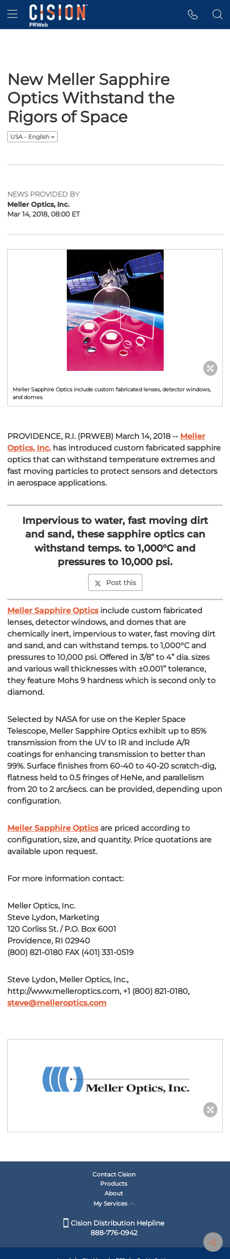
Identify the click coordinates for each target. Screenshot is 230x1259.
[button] (193, 14)
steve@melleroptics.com (57, 1002)
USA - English (32, 136)
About (114, 1193)
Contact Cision (114, 1174)
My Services (114, 1203)
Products (113, 1183)
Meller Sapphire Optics (52, 610)
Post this (115, 582)
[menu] (12, 14)
